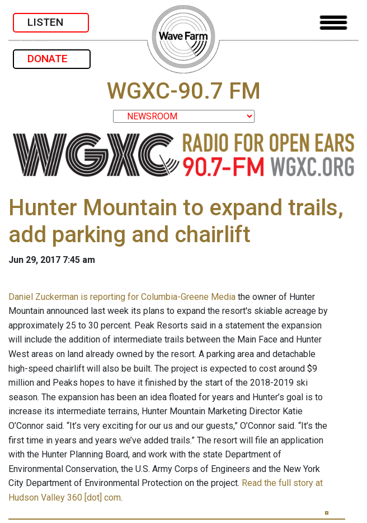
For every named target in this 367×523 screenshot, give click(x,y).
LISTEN (50, 22)
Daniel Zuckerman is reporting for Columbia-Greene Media (122, 296)
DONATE (51, 58)
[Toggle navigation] (333, 23)
